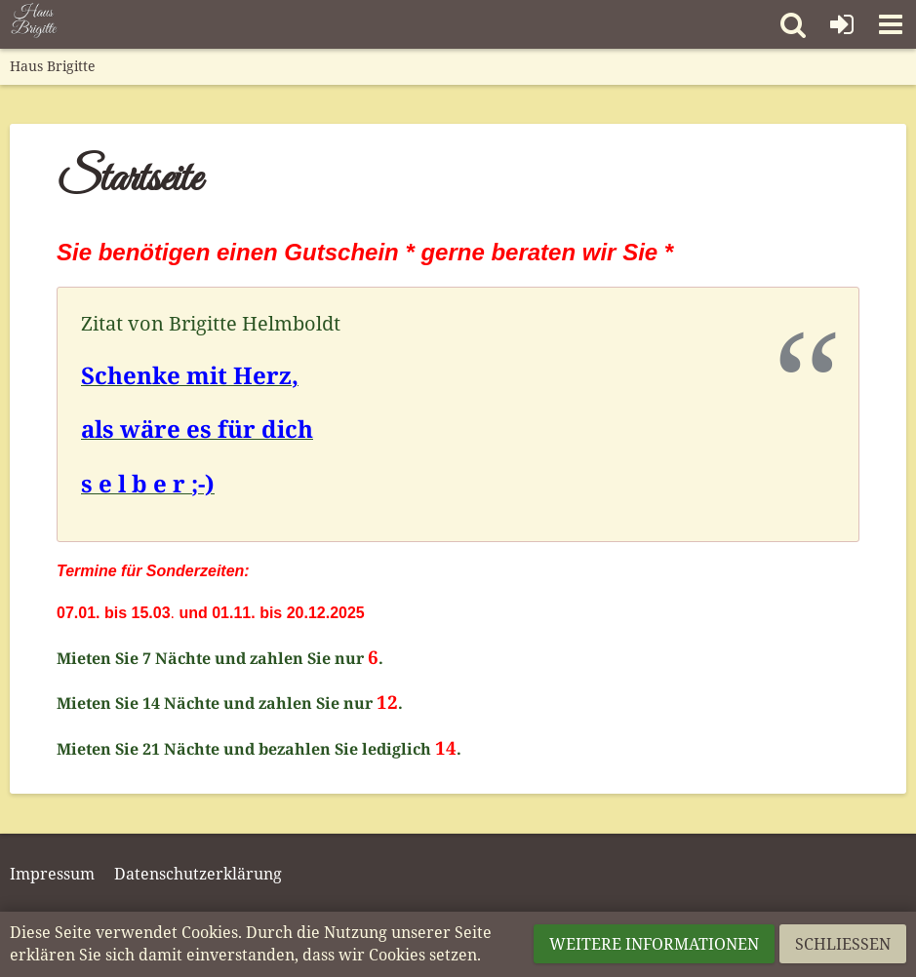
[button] (890, 24)
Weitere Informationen (654, 944)
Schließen (843, 944)
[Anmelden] (841, 24)
